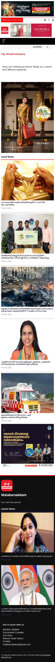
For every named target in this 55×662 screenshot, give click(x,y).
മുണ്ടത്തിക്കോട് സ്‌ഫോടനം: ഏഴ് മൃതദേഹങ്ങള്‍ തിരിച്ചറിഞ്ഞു (16, 416)
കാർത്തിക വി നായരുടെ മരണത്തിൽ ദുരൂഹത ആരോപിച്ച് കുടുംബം (27, 556)
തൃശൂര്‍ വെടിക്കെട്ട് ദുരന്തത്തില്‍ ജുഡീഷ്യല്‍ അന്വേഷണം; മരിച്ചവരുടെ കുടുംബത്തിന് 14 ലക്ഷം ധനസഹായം (27, 310)
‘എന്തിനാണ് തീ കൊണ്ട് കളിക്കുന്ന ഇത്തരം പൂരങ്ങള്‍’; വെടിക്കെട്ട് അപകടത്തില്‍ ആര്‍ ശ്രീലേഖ (26, 363)
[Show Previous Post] (45, 47)
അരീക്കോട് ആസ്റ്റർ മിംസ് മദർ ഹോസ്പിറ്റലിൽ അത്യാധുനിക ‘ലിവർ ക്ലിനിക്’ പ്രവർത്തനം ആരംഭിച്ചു (25, 257)
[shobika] (31, 30)
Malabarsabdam (14, 495)
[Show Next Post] (50, 47)
